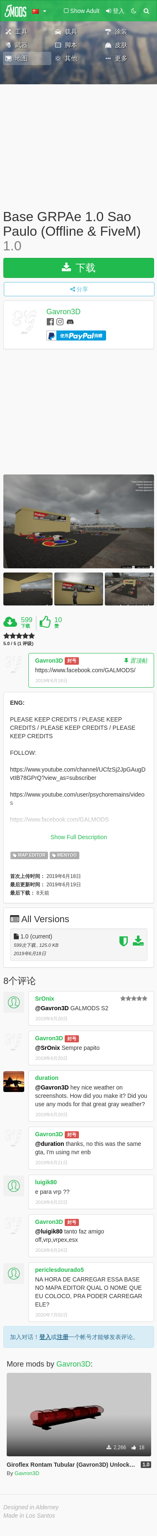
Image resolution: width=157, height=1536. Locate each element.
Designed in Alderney (31, 1507)
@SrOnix (47, 1047)
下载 (79, 267)
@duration (49, 1143)
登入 (45, 1337)
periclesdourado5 (59, 1269)
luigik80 (46, 1182)
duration (46, 1077)
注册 (62, 1337)
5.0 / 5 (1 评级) (18, 643)
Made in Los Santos (29, 1515)
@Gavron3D (52, 1008)
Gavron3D (63, 312)
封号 (71, 660)
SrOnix (44, 998)
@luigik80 (49, 1231)
